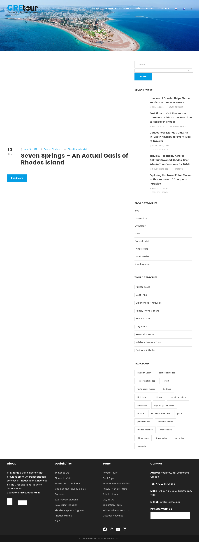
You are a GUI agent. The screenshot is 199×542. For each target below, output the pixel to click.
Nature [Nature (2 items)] (140, 413)
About (95, 8)
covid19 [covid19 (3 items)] (165, 381)
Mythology (140, 226)
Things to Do (62, 472)
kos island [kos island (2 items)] (142, 405)
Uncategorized (142, 264)
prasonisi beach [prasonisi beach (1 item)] (165, 421)
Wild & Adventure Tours (149, 342)
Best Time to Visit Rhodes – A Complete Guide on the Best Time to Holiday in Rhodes (171, 118)
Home (82, 8)
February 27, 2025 (160, 145)
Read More (17, 178)
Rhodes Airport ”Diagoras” (70, 510)
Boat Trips (141, 294)
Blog (149, 8)
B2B (138, 8)
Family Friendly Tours (147, 310)
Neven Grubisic (176, 107)
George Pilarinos (52, 149)
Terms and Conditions (68, 483)
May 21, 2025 (158, 107)
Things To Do (141, 248)
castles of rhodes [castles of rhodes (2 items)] (167, 372)
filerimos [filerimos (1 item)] (167, 389)
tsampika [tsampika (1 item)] (141, 446)
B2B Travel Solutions (66, 499)
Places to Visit (80, 149)
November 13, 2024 (160, 169)
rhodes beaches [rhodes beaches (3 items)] (145, 429)
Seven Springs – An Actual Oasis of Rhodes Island (74, 159)
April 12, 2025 (158, 126)
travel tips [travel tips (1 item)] (179, 438)
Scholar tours (143, 318)
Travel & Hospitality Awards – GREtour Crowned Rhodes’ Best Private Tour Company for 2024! (170, 160)
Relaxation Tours (145, 334)
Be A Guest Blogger (66, 505)
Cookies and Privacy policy (70, 488)
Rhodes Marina (63, 515)
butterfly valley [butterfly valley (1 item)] (144, 372)
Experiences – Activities (149, 302)
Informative (140, 218)
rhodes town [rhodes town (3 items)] (166, 429)
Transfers (111, 8)
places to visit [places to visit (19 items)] (143, 421)
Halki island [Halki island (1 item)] (142, 397)
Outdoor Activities (145, 350)
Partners (60, 494)
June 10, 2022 (30, 149)
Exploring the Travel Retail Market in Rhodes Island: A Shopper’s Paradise (171, 179)
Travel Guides (141, 256)
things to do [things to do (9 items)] (143, 438)
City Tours (141, 326)
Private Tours (143, 287)
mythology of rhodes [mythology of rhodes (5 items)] (164, 405)
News (137, 233)
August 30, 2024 (160, 188)
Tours (127, 8)
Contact (163, 8)
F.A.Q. (58, 521)
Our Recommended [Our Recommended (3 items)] (160, 413)
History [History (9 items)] (159, 397)
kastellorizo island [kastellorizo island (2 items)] (178, 397)
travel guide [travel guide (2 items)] (161, 438)
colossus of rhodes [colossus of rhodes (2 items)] (146, 381)
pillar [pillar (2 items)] (179, 413)
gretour (178, 169)
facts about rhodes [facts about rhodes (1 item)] (146, 389)
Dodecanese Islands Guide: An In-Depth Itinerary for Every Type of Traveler (170, 137)
